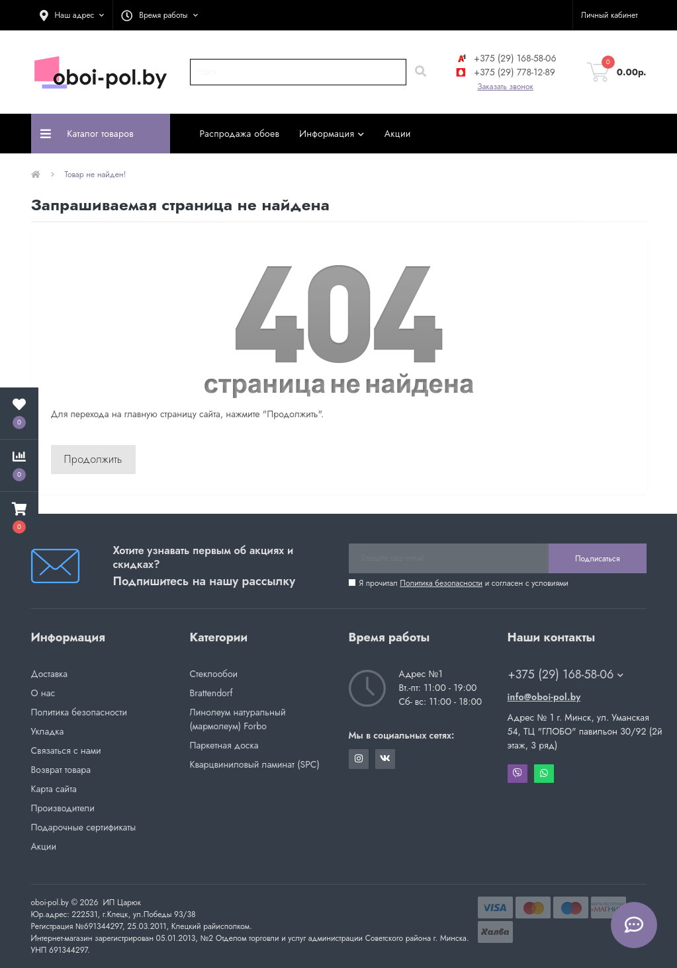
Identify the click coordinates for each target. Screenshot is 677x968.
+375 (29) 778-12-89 (505, 72)
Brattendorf (211, 693)
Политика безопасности (441, 583)
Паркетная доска (224, 745)
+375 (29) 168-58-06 (506, 58)
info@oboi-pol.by (544, 697)
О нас (43, 693)
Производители (63, 808)
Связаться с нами (66, 750)
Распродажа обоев (240, 133)
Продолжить (93, 459)
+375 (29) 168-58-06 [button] (566, 674)
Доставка (49, 673)
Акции (397, 133)
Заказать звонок (505, 87)
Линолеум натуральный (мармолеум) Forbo (238, 719)
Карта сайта (54, 788)
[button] (72, 15)
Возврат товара (61, 769)
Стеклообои (214, 673)
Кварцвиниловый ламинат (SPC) (255, 764)
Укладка (47, 731)
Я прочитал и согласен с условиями (463, 583)
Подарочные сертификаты (83, 827)
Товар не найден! (95, 175)
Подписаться (597, 559)
